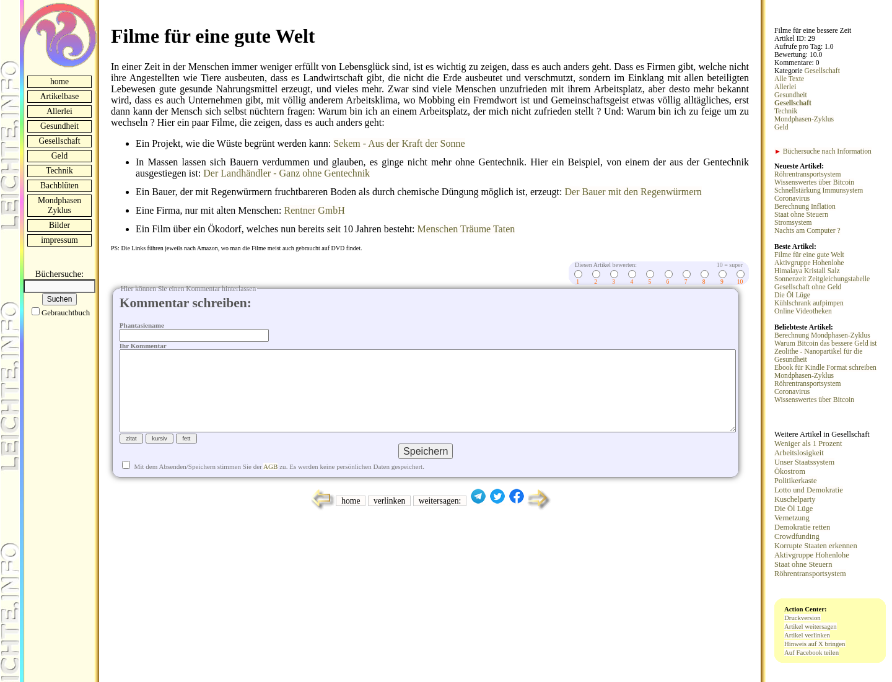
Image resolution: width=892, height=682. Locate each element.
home (59, 81)
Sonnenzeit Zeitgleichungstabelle (822, 279)
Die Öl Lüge (792, 295)
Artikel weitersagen (810, 626)
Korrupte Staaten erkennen (815, 545)
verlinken (389, 520)
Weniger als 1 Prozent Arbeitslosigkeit (808, 448)
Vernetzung (792, 518)
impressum (59, 240)
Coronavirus (792, 199)
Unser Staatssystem (804, 462)
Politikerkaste (795, 480)
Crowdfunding (797, 536)
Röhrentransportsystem (807, 174)
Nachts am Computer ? (807, 231)
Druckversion (802, 617)
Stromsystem (793, 223)
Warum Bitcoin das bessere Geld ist (825, 343)
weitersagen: (440, 520)
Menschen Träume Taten (466, 229)
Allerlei (59, 111)
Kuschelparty (794, 499)
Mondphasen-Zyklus (804, 119)
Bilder (59, 225)
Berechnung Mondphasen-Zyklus (822, 335)
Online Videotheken (803, 311)
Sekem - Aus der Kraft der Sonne (399, 143)
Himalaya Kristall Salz (807, 271)
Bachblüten (59, 185)
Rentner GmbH (314, 210)
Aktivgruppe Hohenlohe (809, 263)
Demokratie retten (802, 527)
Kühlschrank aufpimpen (809, 303)
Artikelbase (59, 96)
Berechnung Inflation (805, 207)
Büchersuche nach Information (823, 151)
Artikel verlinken (807, 635)
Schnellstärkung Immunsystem (818, 190)
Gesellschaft (59, 141)
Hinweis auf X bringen (815, 643)
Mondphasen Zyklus (59, 205)
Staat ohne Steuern (801, 215)
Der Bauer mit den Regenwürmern (632, 191)
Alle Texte (789, 79)
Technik (59, 170)
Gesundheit (59, 126)
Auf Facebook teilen (811, 652)
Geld (59, 155)
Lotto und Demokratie (808, 490)
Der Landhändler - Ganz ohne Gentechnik (286, 173)
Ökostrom (789, 471)
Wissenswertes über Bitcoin (814, 182)
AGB (270, 486)
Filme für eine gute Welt (809, 255)
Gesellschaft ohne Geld (807, 287)
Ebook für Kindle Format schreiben (825, 368)
